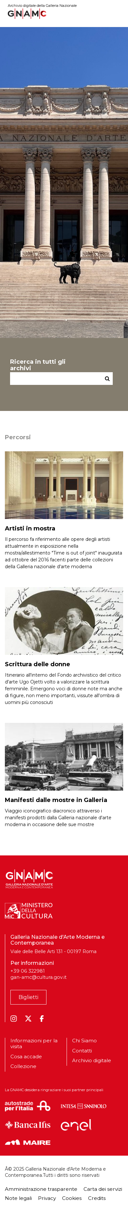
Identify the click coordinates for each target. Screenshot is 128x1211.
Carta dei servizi (102, 1189)
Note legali (18, 1198)
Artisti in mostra (30, 528)
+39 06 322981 (27, 971)
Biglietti (28, 997)
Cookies (72, 1198)
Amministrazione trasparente (41, 1189)
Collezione (23, 1066)
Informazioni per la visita (34, 1043)
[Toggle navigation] (118, 13)
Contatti (82, 1051)
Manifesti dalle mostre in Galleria (56, 800)
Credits (97, 1198)
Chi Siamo (84, 1041)
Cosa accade (26, 1056)
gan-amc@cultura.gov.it (38, 977)
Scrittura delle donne (37, 664)
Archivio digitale (91, 1060)
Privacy (47, 1198)
